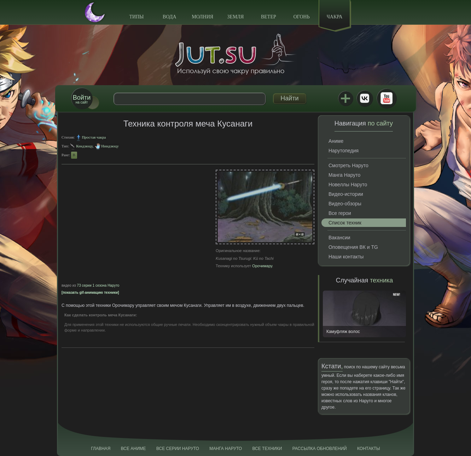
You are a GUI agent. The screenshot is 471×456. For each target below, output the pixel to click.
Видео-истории (345, 194)
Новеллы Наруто (347, 184)
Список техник (344, 223)
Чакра (335, 16)
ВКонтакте (364, 98)
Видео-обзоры (344, 203)
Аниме (335, 141)
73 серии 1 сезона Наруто (98, 285)
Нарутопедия (343, 150)
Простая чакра (94, 137)
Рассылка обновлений (319, 448)
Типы (136, 16)
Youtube (386, 98)
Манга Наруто (344, 175)
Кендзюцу (84, 146)
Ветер (268, 16)
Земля (235, 16)
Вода (169, 16)
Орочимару (262, 266)
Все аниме (133, 448)
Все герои (339, 213)
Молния (202, 16)
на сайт (82, 99)
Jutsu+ (345, 98)
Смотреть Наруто (348, 165)
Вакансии (339, 237)
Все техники (267, 448)
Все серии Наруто (177, 448)
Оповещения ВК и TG (353, 247)
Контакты (368, 448)
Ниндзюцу (109, 146)
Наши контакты (346, 256)
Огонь (301, 16)
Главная (100, 448)
